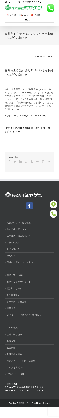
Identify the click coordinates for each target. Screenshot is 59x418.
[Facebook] (29, 205)
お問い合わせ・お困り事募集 (21, 361)
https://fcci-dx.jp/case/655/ (33, 115)
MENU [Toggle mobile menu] (30, 20)
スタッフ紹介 (13, 249)
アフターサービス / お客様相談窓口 (24, 315)
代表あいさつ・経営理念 (19, 222)
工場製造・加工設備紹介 (19, 235)
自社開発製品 (13, 295)
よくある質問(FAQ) (16, 367)
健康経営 (11, 341)
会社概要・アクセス (16, 229)
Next (50, 56)
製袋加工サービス (15, 288)
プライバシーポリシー (18, 374)
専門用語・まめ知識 (16, 301)
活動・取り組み (14, 334)
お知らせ (11, 255)
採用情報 (11, 308)
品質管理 (11, 347)
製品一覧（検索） (15, 275)
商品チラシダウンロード (19, 281)
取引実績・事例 (14, 354)
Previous (41, 56)
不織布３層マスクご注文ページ (22, 262)
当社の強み (12, 327)
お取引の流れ (13, 242)
